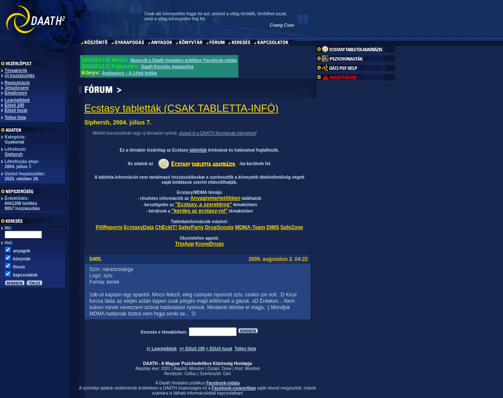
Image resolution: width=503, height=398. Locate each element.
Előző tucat (16, 110)
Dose (226, 368)
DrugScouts (219, 227)
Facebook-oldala (223, 383)
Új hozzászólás (20, 75)
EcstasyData (139, 227)
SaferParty (191, 227)
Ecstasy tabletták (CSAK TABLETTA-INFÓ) (181, 108)
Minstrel (196, 368)
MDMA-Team (250, 227)
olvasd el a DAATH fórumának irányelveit (217, 133)
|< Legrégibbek (162, 348)
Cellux (190, 373)
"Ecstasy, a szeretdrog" (203, 204)
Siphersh (14, 154)
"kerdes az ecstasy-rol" (199, 211)
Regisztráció (17, 82)
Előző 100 (14, 105)
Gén (227, 373)
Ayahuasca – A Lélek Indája (129, 73)
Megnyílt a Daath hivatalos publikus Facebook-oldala (183, 60)
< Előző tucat (219, 348)
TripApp (184, 244)
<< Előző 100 (192, 348)
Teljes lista (15, 117)
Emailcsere (16, 93)
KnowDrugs (209, 244)
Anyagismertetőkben (215, 198)
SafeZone (291, 227)
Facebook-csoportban (234, 388)
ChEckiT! (166, 227)
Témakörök (16, 70)
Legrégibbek (17, 100)
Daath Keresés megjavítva (167, 66)
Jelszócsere (17, 88)
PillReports (109, 227)
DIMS (272, 227)
